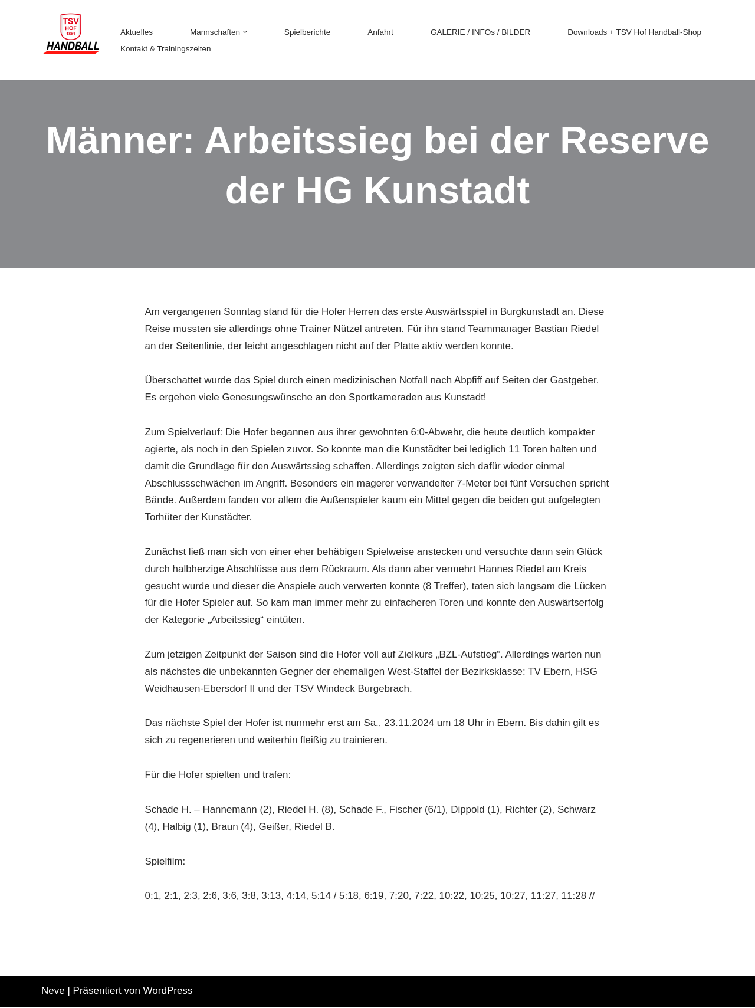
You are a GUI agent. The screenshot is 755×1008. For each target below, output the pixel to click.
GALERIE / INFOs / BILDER (481, 32)
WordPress (168, 991)
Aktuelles (136, 32)
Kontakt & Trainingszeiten (165, 48)
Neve (53, 991)
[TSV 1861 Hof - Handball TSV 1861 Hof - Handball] (70, 40)
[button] (246, 32)
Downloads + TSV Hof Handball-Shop (636, 32)
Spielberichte (307, 32)
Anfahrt (381, 32)
